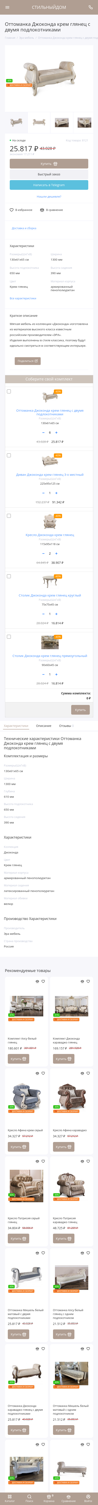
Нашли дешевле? (49, 196)
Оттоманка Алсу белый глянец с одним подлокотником (68, 1314)
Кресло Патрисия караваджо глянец (65, 1220)
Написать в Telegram (49, 185)
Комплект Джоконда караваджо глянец (66, 1040)
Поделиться (28, 361)
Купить (80, 710)
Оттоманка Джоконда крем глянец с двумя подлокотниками (50, 412)
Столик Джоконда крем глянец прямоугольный (50, 656)
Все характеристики (23, 298)
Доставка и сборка (24, 228)
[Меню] (7, 7)
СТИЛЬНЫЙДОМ (49, 7)
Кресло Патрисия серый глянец (24, 1220)
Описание (43, 726)
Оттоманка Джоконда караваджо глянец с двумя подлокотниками (25, 1409)
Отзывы (66, 726)
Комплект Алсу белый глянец (22, 1040)
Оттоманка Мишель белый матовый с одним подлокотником (71, 1409)
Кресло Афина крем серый (25, 1130)
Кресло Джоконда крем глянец (50, 535)
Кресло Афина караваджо (70, 1130)
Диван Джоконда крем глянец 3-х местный (50, 474)
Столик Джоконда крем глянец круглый (50, 595)
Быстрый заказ (49, 174)
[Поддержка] (91, 7)
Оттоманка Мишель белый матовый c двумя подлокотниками (25, 1314)
